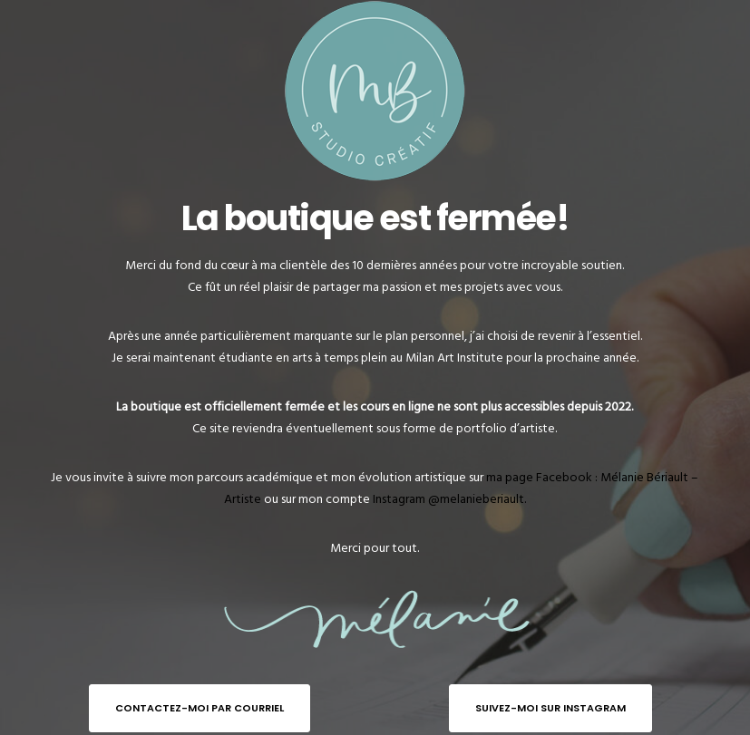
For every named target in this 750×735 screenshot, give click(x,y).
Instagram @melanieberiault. (449, 498)
